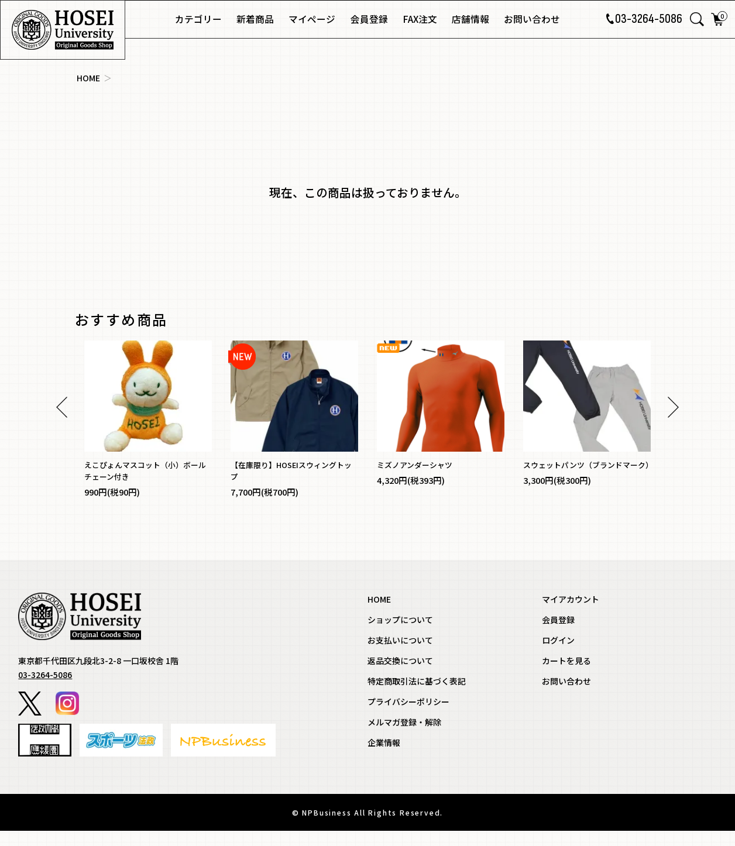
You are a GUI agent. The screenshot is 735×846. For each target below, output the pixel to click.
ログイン (558, 655)
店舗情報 (470, 19)
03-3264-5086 (643, 19)
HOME (88, 78)
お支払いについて (400, 655)
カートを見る (566, 676)
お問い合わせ (532, 19)
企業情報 (383, 758)
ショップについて (400, 635)
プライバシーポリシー (408, 717)
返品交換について (400, 676)
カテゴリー (198, 19)
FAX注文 (420, 19)
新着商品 (255, 19)
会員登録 (369, 19)
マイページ (311, 19)
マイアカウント (570, 614)
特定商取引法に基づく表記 (416, 696)
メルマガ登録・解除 (404, 737)
